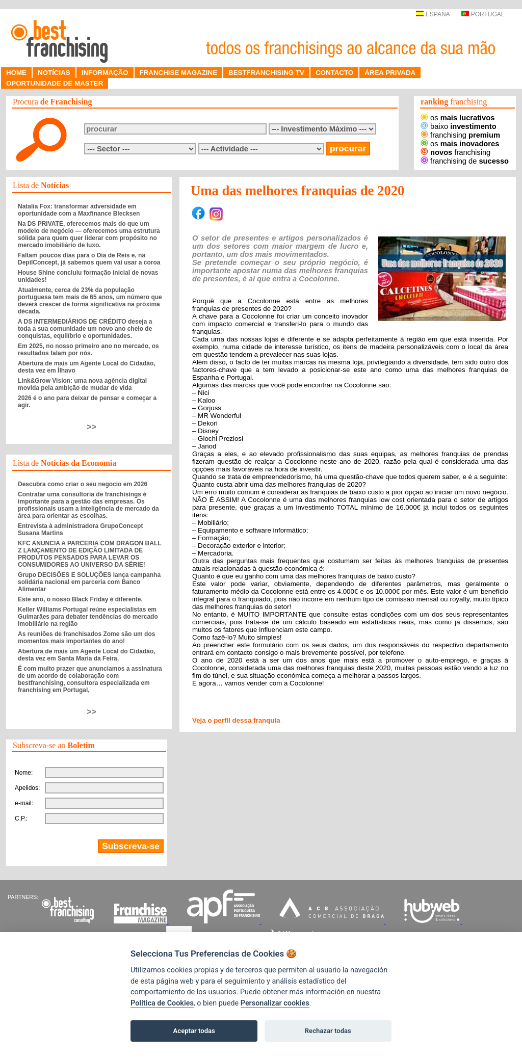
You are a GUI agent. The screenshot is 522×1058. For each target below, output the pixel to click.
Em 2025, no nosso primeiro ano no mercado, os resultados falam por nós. (88, 349)
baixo (459, 126)
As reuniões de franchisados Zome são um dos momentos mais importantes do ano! (86, 637)
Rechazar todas (328, 1031)
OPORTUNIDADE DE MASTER (54, 83)
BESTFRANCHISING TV (266, 72)
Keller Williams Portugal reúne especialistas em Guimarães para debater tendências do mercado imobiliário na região (88, 616)
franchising (460, 135)
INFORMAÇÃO (105, 72)
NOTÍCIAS (54, 72)
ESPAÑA (432, 14)
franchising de (465, 161)
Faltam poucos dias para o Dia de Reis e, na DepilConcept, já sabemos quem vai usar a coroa (89, 259)
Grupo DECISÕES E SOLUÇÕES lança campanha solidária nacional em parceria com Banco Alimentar (89, 582)
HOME (16, 72)
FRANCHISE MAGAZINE (179, 72)
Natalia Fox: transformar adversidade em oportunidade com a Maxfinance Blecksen (79, 210)
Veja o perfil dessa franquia (236, 720)
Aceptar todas (194, 1031)
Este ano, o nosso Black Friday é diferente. (80, 599)
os (457, 118)
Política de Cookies (162, 1003)
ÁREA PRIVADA (389, 72)
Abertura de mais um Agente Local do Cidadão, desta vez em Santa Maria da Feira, (86, 655)
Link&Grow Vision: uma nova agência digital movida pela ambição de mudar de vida (82, 384)
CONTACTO (334, 72)
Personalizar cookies (275, 1003)
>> (91, 426)
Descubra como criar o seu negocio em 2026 (82, 484)
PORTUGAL (482, 14)
